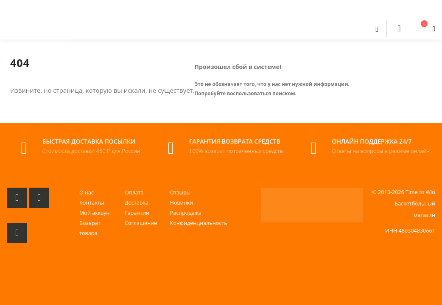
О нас (86, 192)
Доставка (136, 202)
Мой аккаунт (95, 212)
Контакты (91, 202)
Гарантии (137, 212)
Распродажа (185, 212)
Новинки (181, 202)
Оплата (134, 192)
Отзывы (180, 192)
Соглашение (141, 223)
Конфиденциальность (198, 223)
